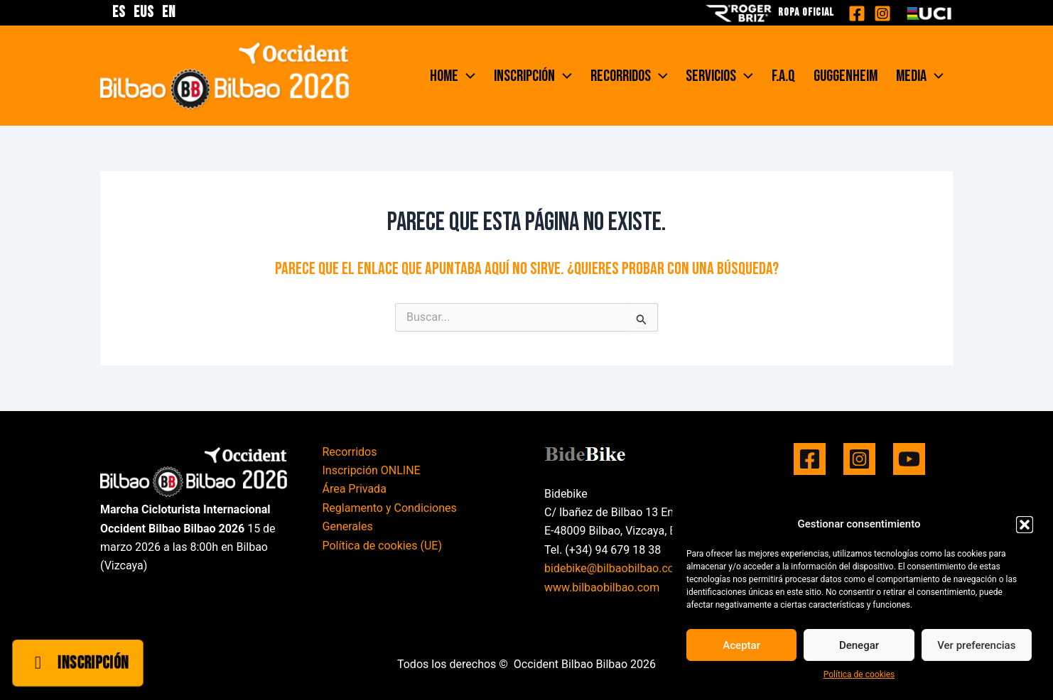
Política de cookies (859, 674)
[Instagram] (882, 13)
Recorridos (629, 76)
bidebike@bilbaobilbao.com (614, 568)
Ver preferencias (976, 645)
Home (452, 76)
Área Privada (355, 489)
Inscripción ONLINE (372, 470)
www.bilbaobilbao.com (601, 587)
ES (119, 12)
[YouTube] (909, 459)
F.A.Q (783, 76)
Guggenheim (846, 76)
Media (920, 76)
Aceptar (741, 645)
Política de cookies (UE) (382, 545)
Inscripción (533, 76)
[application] (466, 76)
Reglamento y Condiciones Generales (390, 517)
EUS (144, 12)
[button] (1024, 525)
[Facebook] (856, 13)
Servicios (719, 76)
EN (169, 12)
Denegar (859, 645)
